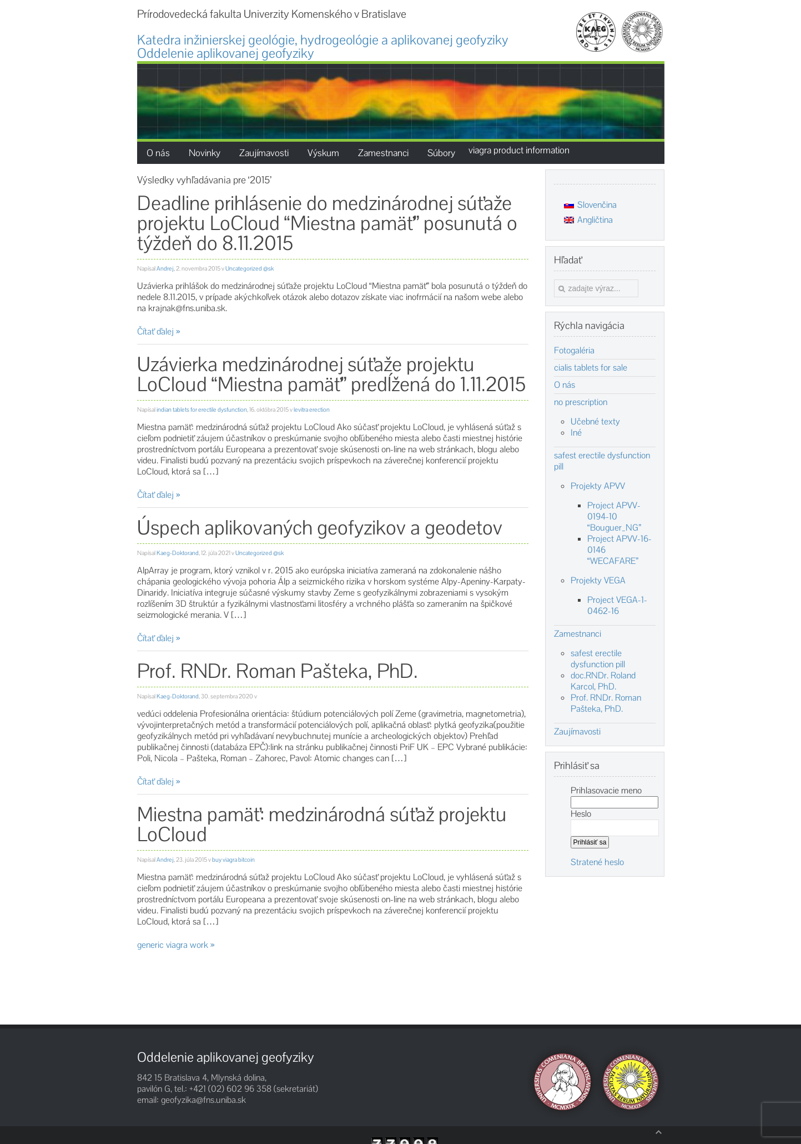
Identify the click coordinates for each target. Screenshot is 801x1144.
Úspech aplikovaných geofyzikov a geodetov (319, 527)
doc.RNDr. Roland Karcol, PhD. (603, 681)
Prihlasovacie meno (606, 790)
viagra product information (519, 150)
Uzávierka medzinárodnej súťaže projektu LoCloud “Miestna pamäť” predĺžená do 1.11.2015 (331, 374)
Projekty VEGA (598, 580)
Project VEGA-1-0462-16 (617, 605)
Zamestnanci (577, 634)
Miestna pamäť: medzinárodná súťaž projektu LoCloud (322, 824)
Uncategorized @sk (249, 268)
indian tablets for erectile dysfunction (202, 409)
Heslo (581, 814)
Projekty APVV (598, 486)
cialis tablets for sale (590, 367)
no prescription (580, 402)
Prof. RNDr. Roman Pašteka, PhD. (277, 671)
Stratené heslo (597, 862)
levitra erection (312, 409)
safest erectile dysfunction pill (602, 461)
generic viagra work (172, 945)
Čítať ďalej (155, 331)
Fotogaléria (574, 350)
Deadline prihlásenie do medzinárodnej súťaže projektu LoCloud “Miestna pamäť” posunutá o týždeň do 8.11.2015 (327, 223)
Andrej (165, 268)
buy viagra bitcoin (233, 859)
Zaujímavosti (577, 731)
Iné (576, 432)
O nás (564, 385)
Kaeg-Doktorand (178, 553)
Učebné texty (595, 421)
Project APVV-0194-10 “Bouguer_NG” (614, 516)
